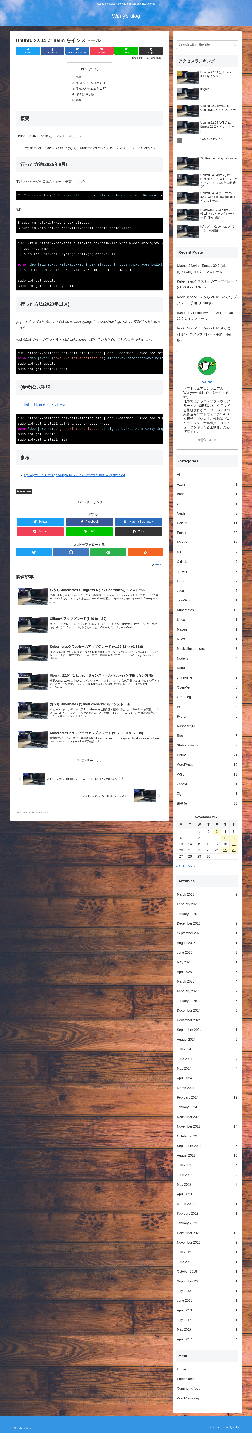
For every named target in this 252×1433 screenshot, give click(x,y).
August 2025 (207, 943)
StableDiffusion (207, 745)
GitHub (207, 562)
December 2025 (207, 923)
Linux (207, 620)
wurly (207, 382)
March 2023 (207, 1204)
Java (207, 591)
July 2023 (207, 1165)
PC (207, 707)
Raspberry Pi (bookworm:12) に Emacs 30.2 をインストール (205, 316)
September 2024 (207, 1030)
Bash (207, 494)
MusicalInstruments (207, 649)
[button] (151, 51)
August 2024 (207, 1040)
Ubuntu (207, 755)
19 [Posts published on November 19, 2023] (234, 844)
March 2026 (207, 894)
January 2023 (207, 1223)
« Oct (180, 866)
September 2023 (207, 1146)
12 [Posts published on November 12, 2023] (234, 838)
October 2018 (207, 1271)
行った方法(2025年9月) (90, 83)
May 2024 (207, 1068)
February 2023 (207, 1214)
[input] (207, 44)
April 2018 (207, 1310)
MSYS (207, 639)
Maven (207, 629)
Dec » (191, 866)
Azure (207, 484)
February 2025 (207, 991)
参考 (78, 101)
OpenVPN (207, 678)
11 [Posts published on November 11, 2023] (225, 838)
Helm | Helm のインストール (45, 406)
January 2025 (207, 1001)
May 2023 (207, 1185)
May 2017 (207, 1329)
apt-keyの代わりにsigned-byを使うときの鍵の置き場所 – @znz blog (74, 477)
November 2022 (207, 1243)
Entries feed (186, 1379)
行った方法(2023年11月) (91, 89)
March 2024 (207, 1088)
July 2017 (207, 1320)
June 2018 (207, 1300)
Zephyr (207, 784)
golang (207, 571)
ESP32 (207, 542)
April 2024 (207, 1078)
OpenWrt (207, 687)
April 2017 (207, 1339)
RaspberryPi (207, 726)
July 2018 (207, 1291)
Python (207, 716)
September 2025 (207, 933)
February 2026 (207, 904)
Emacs (207, 533)
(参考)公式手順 (84, 95)
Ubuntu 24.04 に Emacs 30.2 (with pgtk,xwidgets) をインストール (202, 268)
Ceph (207, 513)
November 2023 (207, 1126)
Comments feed (188, 1388)
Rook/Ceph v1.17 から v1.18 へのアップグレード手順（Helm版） (207, 300)
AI (207, 475)
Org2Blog (207, 697)
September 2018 (207, 1281)
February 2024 (207, 1097)
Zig (207, 794)
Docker (207, 523)
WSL (207, 774)
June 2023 (207, 1175)
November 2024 (207, 1020)
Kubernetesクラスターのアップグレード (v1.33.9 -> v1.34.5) (207, 284)
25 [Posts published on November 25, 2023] (225, 850)
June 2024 (207, 1059)
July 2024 (207, 1049)
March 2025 (207, 981)
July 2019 (207, 1252)
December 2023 (207, 1117)
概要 (78, 77)
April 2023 (207, 1194)
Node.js (207, 658)
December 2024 (207, 1011)
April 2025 (207, 972)
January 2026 (207, 914)
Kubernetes (24, 493)
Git (207, 552)
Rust (207, 736)
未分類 (207, 803)
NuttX (207, 668)
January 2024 (207, 1107)
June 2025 (207, 952)
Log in (181, 1369)
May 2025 (207, 962)
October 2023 (207, 1136)
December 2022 (207, 1233)
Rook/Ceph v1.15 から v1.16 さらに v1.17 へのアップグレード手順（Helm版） (205, 334)
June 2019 (207, 1262)
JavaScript (207, 600)
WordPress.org (188, 1398)
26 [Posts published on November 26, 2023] (234, 850)
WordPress (207, 765)
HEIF (207, 581)
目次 (84, 69)
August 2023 (207, 1155)
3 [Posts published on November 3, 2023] (217, 832)
